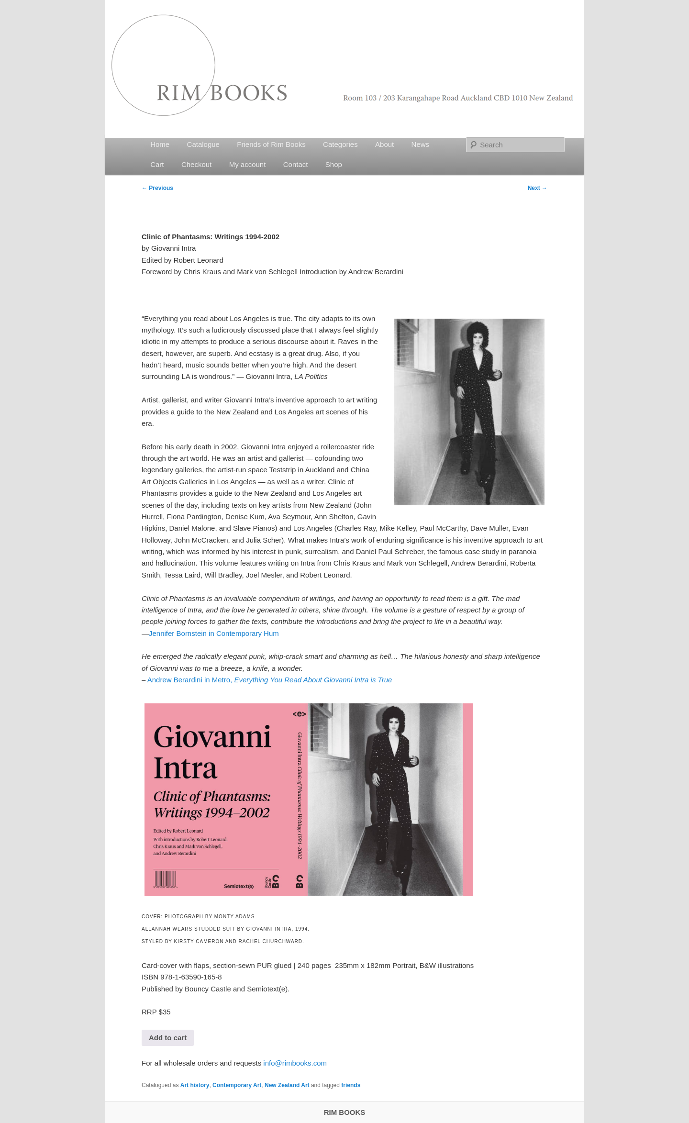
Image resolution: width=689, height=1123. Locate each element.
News (420, 144)
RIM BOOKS (345, 1112)
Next (537, 188)
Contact (295, 164)
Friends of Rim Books (271, 144)
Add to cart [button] (168, 1038)
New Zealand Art (287, 1085)
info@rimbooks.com (295, 1063)
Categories (340, 144)
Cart (157, 164)
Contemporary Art (236, 1085)
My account (247, 164)
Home (159, 144)
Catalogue (203, 144)
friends (350, 1085)
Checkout (196, 164)
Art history (195, 1085)
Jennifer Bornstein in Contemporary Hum (214, 633)
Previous (157, 188)
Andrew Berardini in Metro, (269, 680)
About (384, 144)
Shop (333, 164)
